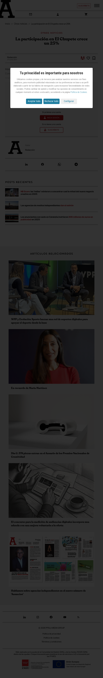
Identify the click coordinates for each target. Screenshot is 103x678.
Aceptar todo (34, 101)
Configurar (69, 101)
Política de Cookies (79, 92)
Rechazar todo (51, 101)
